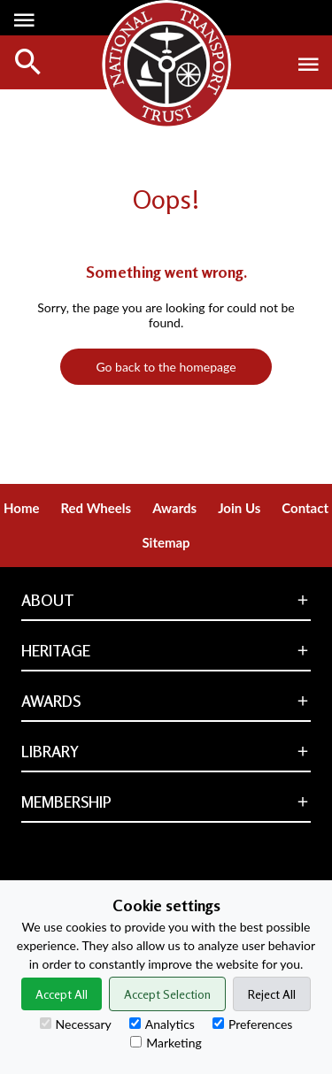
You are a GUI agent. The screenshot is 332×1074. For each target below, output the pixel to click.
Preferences (252, 1024)
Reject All (272, 993)
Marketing (166, 1042)
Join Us (239, 508)
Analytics (162, 1024)
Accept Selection (167, 993)
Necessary (76, 1024)
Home (22, 508)
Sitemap (165, 542)
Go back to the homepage (165, 366)
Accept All (61, 993)
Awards (174, 508)
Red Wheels (95, 508)
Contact (305, 508)
